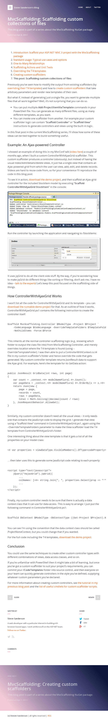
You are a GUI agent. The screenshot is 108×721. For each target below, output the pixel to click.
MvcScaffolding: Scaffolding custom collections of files (45, 21)
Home (80, 7)
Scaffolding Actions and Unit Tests (33, 67)
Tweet (86, 618)
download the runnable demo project (29, 306)
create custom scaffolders (71, 88)
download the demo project (45, 179)
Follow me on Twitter (17, 630)
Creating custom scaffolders (29, 74)
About (88, 7)
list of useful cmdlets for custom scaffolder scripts (68, 586)
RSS (13, 636)
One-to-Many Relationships (29, 63)
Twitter (97, 7)
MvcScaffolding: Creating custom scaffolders (42, 686)
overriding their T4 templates (24, 88)
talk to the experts (25, 283)
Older (16, 597)
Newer (91, 597)
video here (76, 151)
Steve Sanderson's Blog (26, 7)
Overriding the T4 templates (29, 71)
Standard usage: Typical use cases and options (40, 59)
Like (85, 622)
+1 (85, 626)
